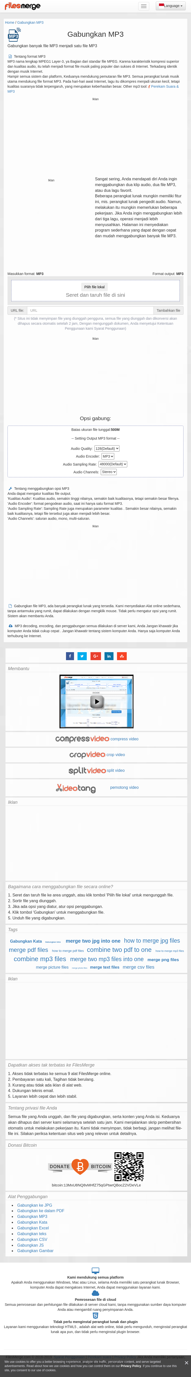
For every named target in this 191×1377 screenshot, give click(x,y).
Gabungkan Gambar (35, 1251)
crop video (96, 755)
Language (170, 5)
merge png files (163, 959)
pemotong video (96, 787)
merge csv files (138, 967)
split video (96, 770)
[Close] (186, 1363)
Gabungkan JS (30, 1245)
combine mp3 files (40, 959)
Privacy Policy (131, 1366)
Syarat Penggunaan (109, 328)
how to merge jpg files (152, 940)
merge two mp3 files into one (107, 959)
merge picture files (52, 967)
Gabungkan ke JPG (34, 1205)
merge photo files (79, 968)
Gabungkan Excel (33, 1228)
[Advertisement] (95, 138)
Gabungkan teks (53, 942)
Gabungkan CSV (32, 1239)
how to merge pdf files (68, 951)
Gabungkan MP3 (30, 22)
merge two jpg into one (93, 941)
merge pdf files (28, 949)
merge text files (104, 967)
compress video (96, 739)
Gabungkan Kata (26, 941)
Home (9, 22)
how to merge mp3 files (170, 950)
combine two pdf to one (119, 949)
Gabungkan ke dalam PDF (40, 1211)
